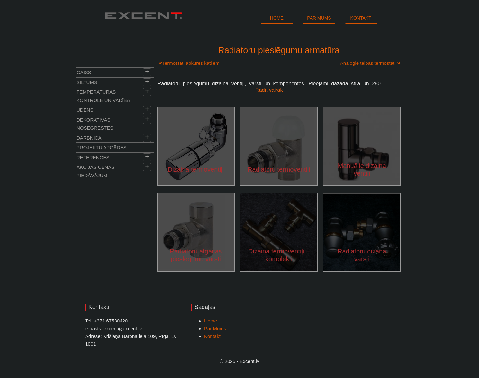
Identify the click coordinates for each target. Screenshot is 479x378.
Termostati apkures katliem (190, 63)
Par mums (319, 18)
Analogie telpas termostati (368, 63)
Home (277, 18)
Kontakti (361, 18)
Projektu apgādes (102, 147)
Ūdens (85, 110)
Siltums (87, 82)
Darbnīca (89, 138)
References (93, 157)
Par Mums (215, 328)
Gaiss (84, 72)
